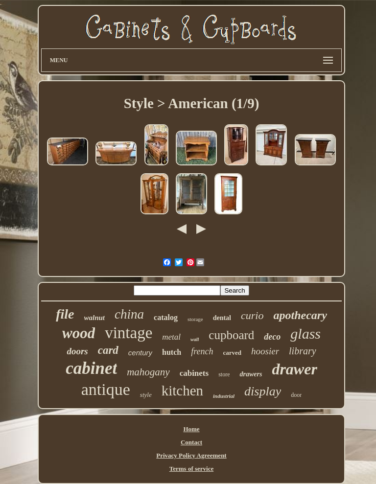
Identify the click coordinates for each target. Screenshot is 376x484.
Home (191, 429)
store (224, 374)
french (202, 351)
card (108, 350)
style (146, 394)
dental (222, 318)
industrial (224, 396)
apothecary (300, 315)
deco (272, 337)
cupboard (231, 335)
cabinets (194, 373)
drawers (250, 374)
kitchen (182, 390)
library (302, 351)
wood (78, 333)
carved (232, 352)
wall (194, 339)
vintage (128, 333)
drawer (294, 369)
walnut (94, 318)
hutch (171, 352)
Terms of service (191, 468)
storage (195, 319)
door (296, 395)
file (65, 314)
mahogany (148, 372)
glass (305, 333)
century (140, 352)
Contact (191, 442)
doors (77, 351)
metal (171, 337)
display (262, 391)
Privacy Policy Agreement (191, 455)
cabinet (91, 368)
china (129, 314)
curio (252, 315)
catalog (166, 317)
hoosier (265, 351)
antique (105, 389)
